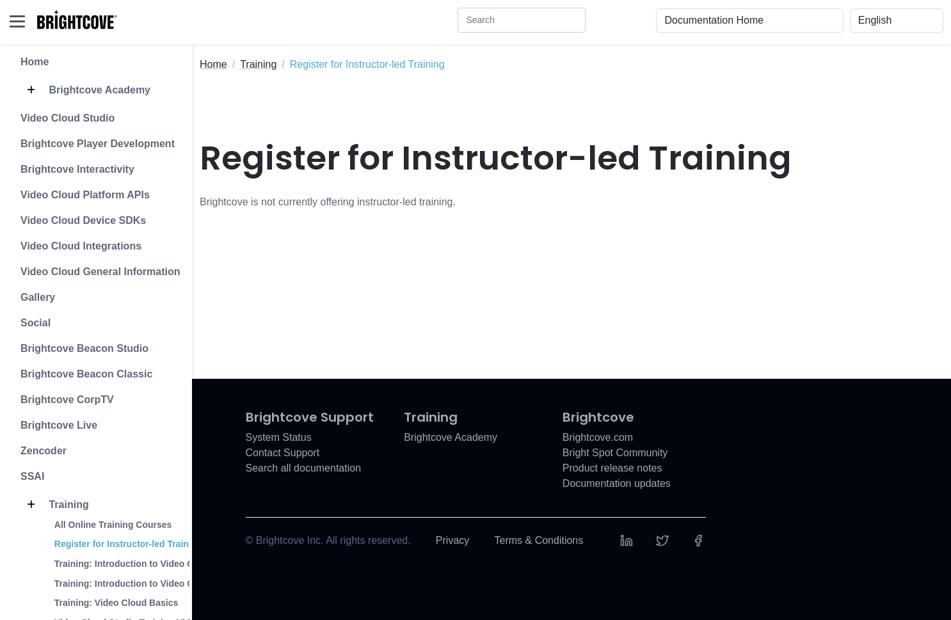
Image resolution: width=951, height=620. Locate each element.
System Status (279, 437)
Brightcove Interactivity (77, 169)
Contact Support (283, 452)
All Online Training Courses (113, 525)
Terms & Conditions (539, 540)
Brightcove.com (598, 437)
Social (35, 322)
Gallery (37, 297)
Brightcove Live (58, 425)
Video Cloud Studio (67, 118)
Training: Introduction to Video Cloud (133, 564)
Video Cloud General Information (100, 271)
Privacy (452, 540)
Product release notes (612, 468)
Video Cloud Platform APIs (85, 194)
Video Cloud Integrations (80, 246)
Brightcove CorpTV (67, 399)
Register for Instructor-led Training (128, 544)
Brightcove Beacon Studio (84, 348)
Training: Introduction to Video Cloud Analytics (154, 583)
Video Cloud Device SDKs (83, 220)
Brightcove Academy (85, 90)
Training (54, 505)
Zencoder (43, 450)
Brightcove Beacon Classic (86, 374)
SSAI (32, 476)
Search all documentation (304, 468)
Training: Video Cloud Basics (116, 603)
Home (34, 61)
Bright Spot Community (615, 452)
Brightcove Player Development (97, 143)
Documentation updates (617, 483)
